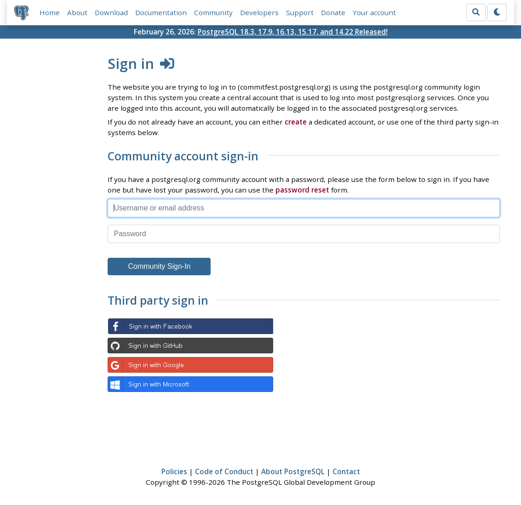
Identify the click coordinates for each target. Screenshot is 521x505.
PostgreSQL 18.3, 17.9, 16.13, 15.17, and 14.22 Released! (293, 31)
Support (300, 12)
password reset (302, 189)
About (77, 12)
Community (213, 12)
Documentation (161, 12)
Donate (333, 12)
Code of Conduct (224, 471)
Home (50, 12)
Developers (259, 12)
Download (111, 12)
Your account (374, 12)
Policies (174, 471)
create (296, 121)
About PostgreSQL (293, 471)
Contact (346, 471)
